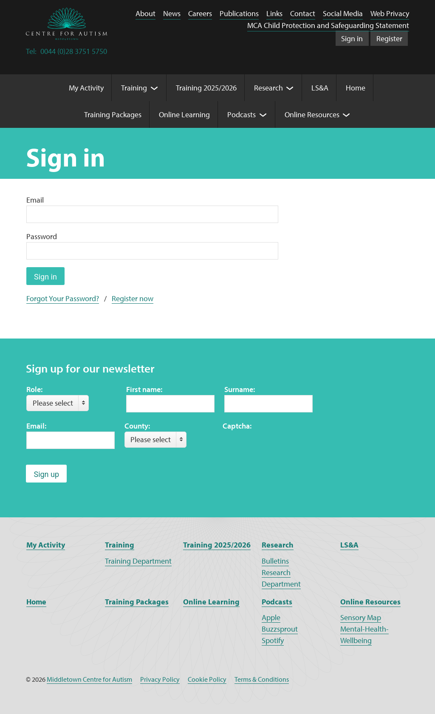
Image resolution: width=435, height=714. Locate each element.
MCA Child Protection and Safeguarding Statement (328, 25)
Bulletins (275, 561)
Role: (34, 389)
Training (119, 545)
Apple (271, 617)
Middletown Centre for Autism (89, 679)
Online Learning (211, 602)
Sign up (46, 474)
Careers (200, 13)
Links (274, 13)
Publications (239, 13)
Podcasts (277, 602)
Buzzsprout (280, 629)
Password (41, 236)
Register (389, 38)
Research (278, 545)
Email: (36, 426)
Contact (302, 13)
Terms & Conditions (261, 679)
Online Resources (370, 602)
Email (35, 200)
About (145, 13)
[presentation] (287, 448)
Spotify (273, 640)
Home (36, 602)
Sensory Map (360, 617)
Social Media (343, 13)
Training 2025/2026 (217, 545)
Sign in (352, 38)
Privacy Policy (160, 679)
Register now (132, 298)
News (172, 13)
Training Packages (137, 602)
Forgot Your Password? (62, 298)
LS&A (349, 545)
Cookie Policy (207, 679)
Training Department (138, 561)
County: (137, 426)
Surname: (239, 389)
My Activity (45, 545)
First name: (144, 389)
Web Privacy (389, 13)
